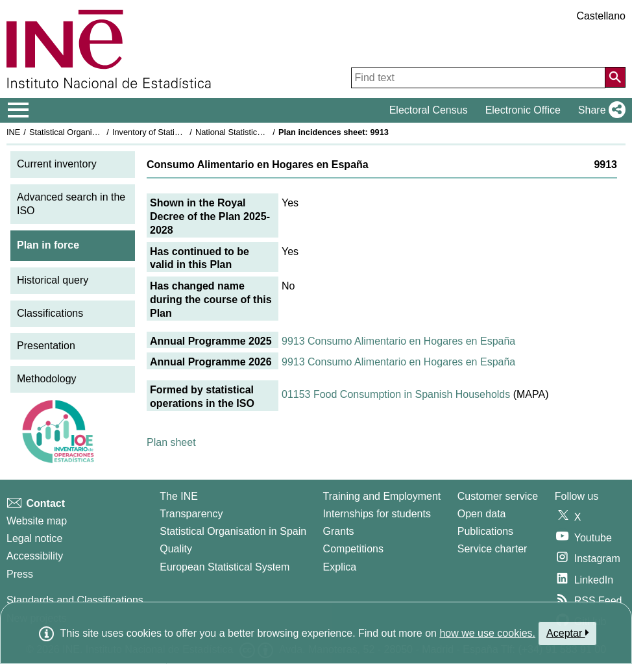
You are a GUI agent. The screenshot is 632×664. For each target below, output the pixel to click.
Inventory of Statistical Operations (174, 132)
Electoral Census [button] (428, 110)
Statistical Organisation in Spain (88, 132)
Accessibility (34, 555)
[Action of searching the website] (615, 77)
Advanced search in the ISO (71, 203)
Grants (338, 531)
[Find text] (478, 78)
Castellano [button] (601, 15)
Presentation (46, 345)
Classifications (50, 313)
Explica (340, 566)
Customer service (497, 496)
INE (13, 132)
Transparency (191, 513)
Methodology (47, 378)
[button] (599, 110)
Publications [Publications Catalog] (485, 531)
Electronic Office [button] (523, 110)
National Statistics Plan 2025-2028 (258, 132)
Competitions (353, 548)
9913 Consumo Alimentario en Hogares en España (398, 341)
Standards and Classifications (74, 600)
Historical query (52, 280)
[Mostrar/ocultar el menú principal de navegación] (18, 110)
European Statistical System (224, 566)
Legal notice (34, 538)
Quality (176, 548)
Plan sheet (171, 442)
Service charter (492, 548)
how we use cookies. (487, 633)
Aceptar (567, 633)
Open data (481, 513)
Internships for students (377, 513)
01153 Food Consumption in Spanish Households (396, 394)
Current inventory (57, 163)
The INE (179, 496)
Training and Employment (382, 496)
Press (19, 574)
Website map (36, 520)
